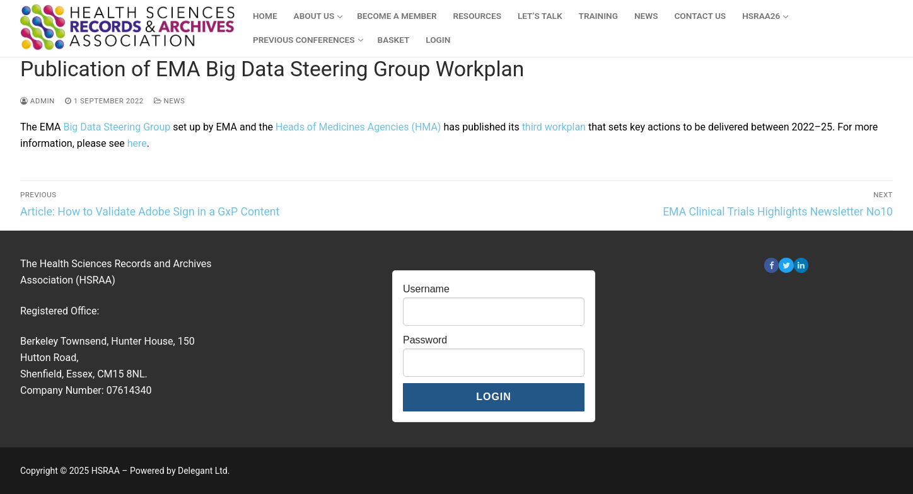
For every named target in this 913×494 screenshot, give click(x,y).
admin (37, 100)
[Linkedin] (801, 265)
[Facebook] (771, 265)
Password (425, 340)
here (137, 143)
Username (426, 289)
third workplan (554, 127)
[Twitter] (786, 265)
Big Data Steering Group (116, 127)
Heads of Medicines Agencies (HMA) (358, 127)
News (169, 100)
